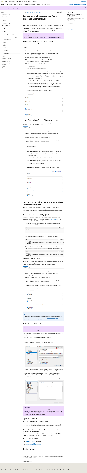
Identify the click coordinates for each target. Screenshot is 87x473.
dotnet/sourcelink (54, 219)
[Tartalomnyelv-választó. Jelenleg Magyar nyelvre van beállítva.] (3, 467)
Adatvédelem (27, 469)
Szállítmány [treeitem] (6, 50)
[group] (44, 231)
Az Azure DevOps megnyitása (80, 4)
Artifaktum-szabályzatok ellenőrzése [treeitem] (10, 55)
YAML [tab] (30, 47)
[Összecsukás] (19, 12)
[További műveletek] (63, 12)
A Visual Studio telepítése (71, 20)
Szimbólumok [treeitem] (6, 53)
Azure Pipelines (38, 12)
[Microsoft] (2, 1)
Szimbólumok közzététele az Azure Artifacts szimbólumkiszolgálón (74, 15)
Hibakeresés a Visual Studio (30, 441)
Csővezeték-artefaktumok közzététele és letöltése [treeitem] (11, 35)
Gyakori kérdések (70, 22)
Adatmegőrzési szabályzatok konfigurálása (33, 444)
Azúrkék (27, 12)
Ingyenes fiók (71, 4)
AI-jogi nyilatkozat (4, 469)
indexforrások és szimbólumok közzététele (48, 37)
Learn (24, 12)
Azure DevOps (32, 12)
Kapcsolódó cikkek (70, 23)
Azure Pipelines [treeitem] (4, 18)
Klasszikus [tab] (25, 47)
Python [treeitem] (5, 48)
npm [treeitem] (5, 44)
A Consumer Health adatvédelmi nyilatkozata (39, 469)
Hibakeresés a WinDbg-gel (30, 443)
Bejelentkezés (83, 1)
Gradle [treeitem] (5, 47)
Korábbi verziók (11, 469)
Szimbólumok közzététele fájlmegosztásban (74, 16)
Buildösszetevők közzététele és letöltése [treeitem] (10, 37)
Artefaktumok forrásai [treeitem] (7, 39)
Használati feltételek (52, 469)
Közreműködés (21, 469)
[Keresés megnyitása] (80, 2)
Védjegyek (59, 469)
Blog (16, 469)
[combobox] (10, 15)
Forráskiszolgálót (27, 411)
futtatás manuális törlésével (38, 319)
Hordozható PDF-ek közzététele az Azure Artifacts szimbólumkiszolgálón (75, 19)
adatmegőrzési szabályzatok (52, 318)
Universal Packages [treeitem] (7, 51)
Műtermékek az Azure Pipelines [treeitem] (9, 33)
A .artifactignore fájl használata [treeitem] (9, 40)
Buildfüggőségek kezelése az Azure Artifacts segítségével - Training (34, 454)
